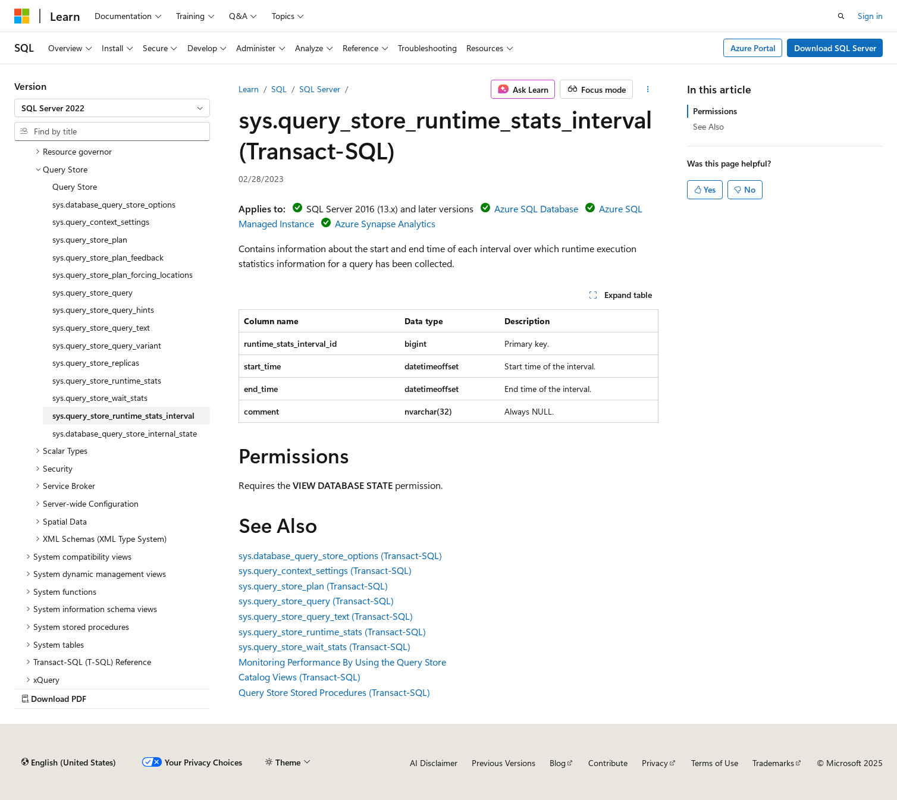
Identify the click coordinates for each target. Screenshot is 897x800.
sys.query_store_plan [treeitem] (89, 239)
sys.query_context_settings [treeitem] (100, 221)
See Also (708, 126)
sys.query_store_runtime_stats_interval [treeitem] (123, 415)
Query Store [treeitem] (74, 186)
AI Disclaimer (433, 762)
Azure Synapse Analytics (385, 223)
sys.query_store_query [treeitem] (92, 292)
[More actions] (648, 89)
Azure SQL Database (536, 208)
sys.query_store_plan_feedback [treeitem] (108, 257)
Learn (249, 89)
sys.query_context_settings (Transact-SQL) (325, 570)
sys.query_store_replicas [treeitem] (95, 362)
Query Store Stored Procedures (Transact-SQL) (334, 692)
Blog (558, 762)
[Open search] (841, 16)
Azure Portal (753, 48)
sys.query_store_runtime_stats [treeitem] (106, 380)
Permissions (715, 111)
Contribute (608, 762)
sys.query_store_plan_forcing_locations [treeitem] (122, 274)
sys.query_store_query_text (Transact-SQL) (326, 616)
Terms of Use (714, 762)
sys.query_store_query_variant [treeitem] (106, 345)
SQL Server (319, 89)
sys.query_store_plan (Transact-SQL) (313, 585)
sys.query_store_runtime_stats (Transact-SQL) (332, 631)
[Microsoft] (22, 16)
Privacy (655, 762)
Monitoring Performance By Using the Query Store (342, 661)
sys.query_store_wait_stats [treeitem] (100, 397)
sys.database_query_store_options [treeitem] (113, 204)
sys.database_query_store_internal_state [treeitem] (124, 433)
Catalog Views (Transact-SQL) (299, 676)
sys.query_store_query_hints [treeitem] (103, 309)
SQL (279, 89)
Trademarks (773, 762)
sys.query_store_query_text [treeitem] (101, 327)
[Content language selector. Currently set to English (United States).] (68, 762)
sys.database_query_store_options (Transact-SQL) (340, 555)
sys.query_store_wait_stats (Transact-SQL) (324, 646)
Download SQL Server (835, 48)
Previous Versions (503, 762)
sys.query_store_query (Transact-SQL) (316, 600)
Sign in (870, 15)
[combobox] (112, 108)
